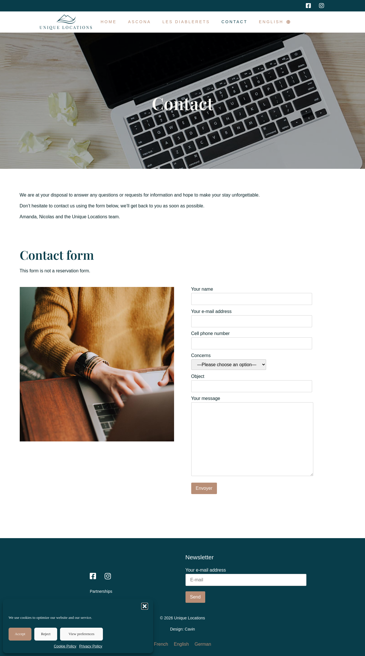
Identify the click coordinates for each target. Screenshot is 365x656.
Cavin (190, 629)
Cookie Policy (65, 646)
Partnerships (101, 591)
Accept (20, 634)
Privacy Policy (90, 646)
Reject (45, 634)
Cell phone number (251, 338)
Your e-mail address (251, 316)
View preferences (82, 634)
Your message (252, 436)
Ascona (139, 21)
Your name (251, 294)
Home (109, 21)
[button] (144, 606)
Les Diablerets (186, 21)
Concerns (228, 361)
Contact (235, 21)
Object (251, 381)
